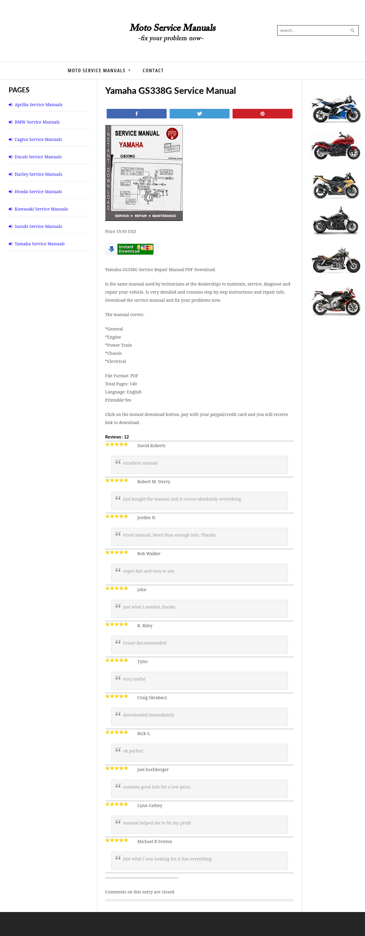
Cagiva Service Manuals (38, 139)
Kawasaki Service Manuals (41, 209)
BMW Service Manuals (37, 122)
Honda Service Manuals (38, 191)
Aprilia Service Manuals (39, 104)
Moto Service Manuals (97, 70)
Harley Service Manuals (38, 174)
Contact (153, 70)
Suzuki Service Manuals (38, 226)
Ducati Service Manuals (38, 157)
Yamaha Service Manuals (40, 244)
